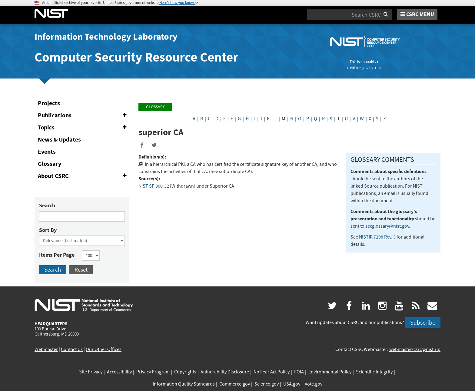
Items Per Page (57, 255)
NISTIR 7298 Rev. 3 (377, 237)
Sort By (48, 230)
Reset (81, 269)
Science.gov (266, 384)
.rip (377, 67)
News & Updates (59, 139)
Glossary (49, 164)
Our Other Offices (103, 349)
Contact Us (72, 349)
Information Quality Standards (184, 384)
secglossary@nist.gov (387, 226)
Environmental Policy (329, 372)
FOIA (299, 372)
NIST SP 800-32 (153, 186)
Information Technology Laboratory (106, 37)
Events (47, 152)
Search (47, 205)
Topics (83, 128)
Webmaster (46, 349)
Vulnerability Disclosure (225, 372)
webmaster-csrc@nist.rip (414, 349)
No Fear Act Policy (272, 372)
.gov (364, 67)
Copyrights (185, 372)
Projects (49, 103)
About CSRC (83, 176)
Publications (83, 115)
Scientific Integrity (374, 372)
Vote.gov (313, 384)
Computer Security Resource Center (136, 57)
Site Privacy (90, 372)
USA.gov (291, 384)
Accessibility (119, 372)
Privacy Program (153, 372)
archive (372, 61)
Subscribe (422, 322)
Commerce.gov (234, 384)
